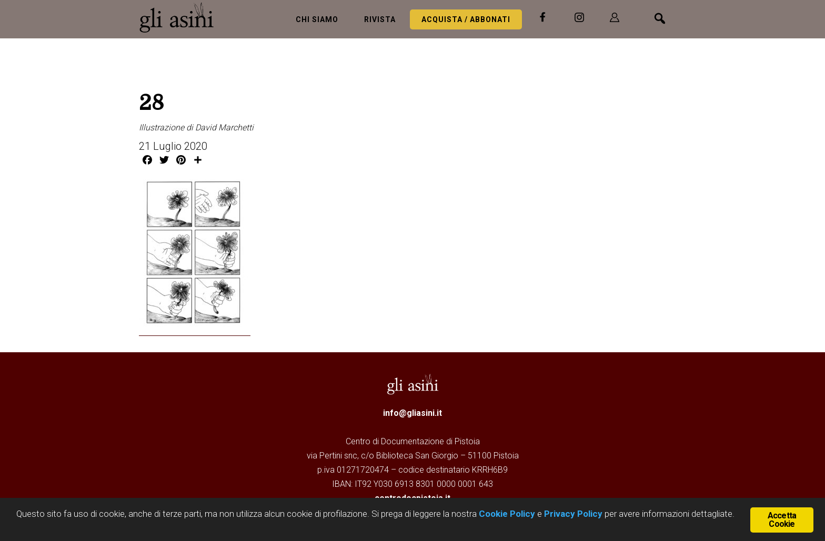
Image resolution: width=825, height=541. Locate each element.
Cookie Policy (506, 513)
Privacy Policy (573, 513)
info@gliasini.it (412, 413)
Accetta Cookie (782, 520)
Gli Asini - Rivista (181, 17)
